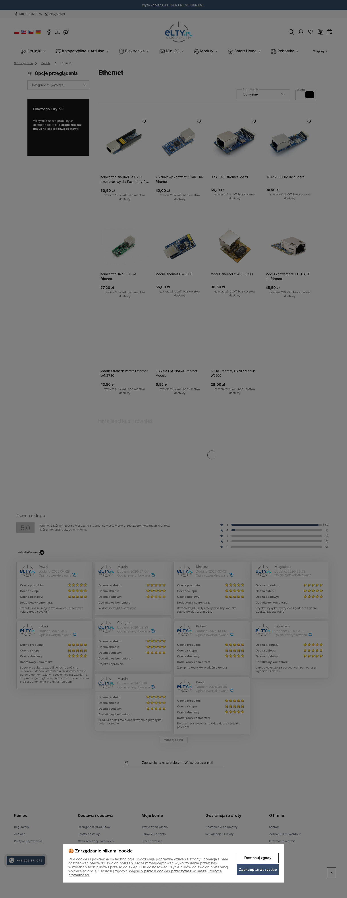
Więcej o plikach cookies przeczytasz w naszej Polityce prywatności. (145, 873)
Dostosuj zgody (257, 858)
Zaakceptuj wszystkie (258, 869)
